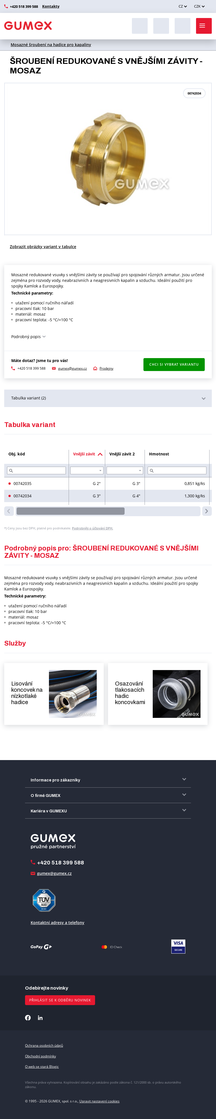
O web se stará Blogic (42, 1066)
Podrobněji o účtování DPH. (92, 528)
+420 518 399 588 (24, 6)
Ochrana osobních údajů (44, 1045)
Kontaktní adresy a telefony (57, 922)
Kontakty (50, 6)
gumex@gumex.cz (72, 368)
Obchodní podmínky (40, 1056)
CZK (197, 6)
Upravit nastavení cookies (99, 1101)
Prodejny (106, 368)
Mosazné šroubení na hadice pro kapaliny (51, 44)
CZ (181, 6)
